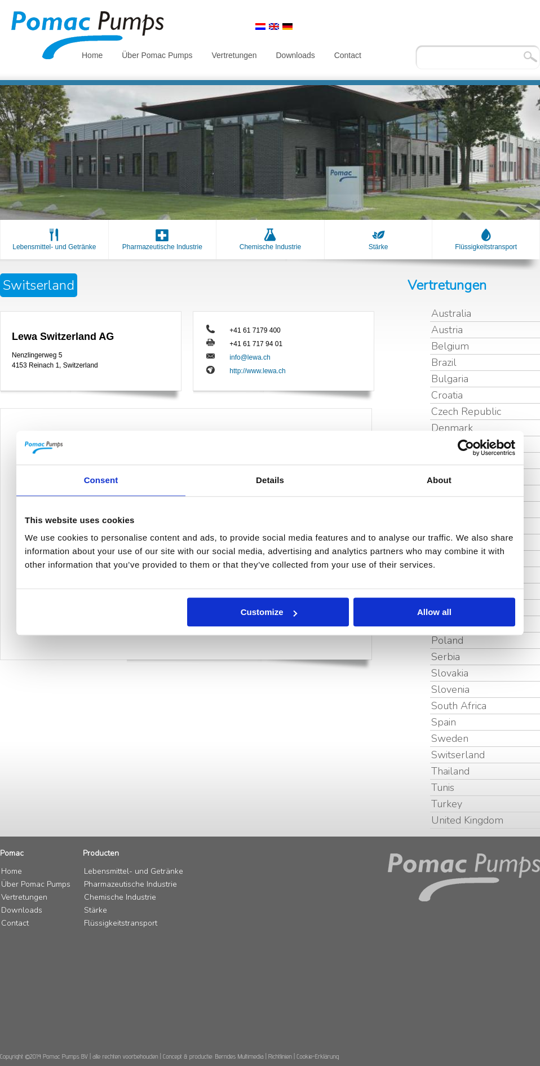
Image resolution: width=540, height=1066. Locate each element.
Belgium (450, 346)
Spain (443, 722)
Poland (447, 640)
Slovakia (449, 673)
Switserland (458, 755)
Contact (347, 55)
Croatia (447, 395)
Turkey (446, 804)
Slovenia (450, 689)
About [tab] (439, 480)
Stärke (378, 247)
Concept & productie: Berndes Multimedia (213, 1056)
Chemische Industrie (270, 247)
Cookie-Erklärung (317, 1056)
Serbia (445, 657)
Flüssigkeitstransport (486, 247)
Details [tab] (270, 480)
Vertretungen (233, 55)
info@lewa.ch (249, 357)
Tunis (442, 787)
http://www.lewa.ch (257, 371)
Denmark (452, 428)
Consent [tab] (101, 480)
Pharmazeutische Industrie (162, 247)
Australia (451, 313)
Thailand (450, 771)
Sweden (449, 738)
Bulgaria (449, 379)
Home (92, 55)
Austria (447, 330)
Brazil (444, 362)
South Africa (458, 706)
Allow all (434, 612)
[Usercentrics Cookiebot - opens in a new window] (466, 447)
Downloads (295, 55)
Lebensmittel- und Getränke (54, 247)
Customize (269, 612)
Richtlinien (280, 1056)
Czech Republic (466, 411)
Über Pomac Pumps (157, 55)
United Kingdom (467, 820)
